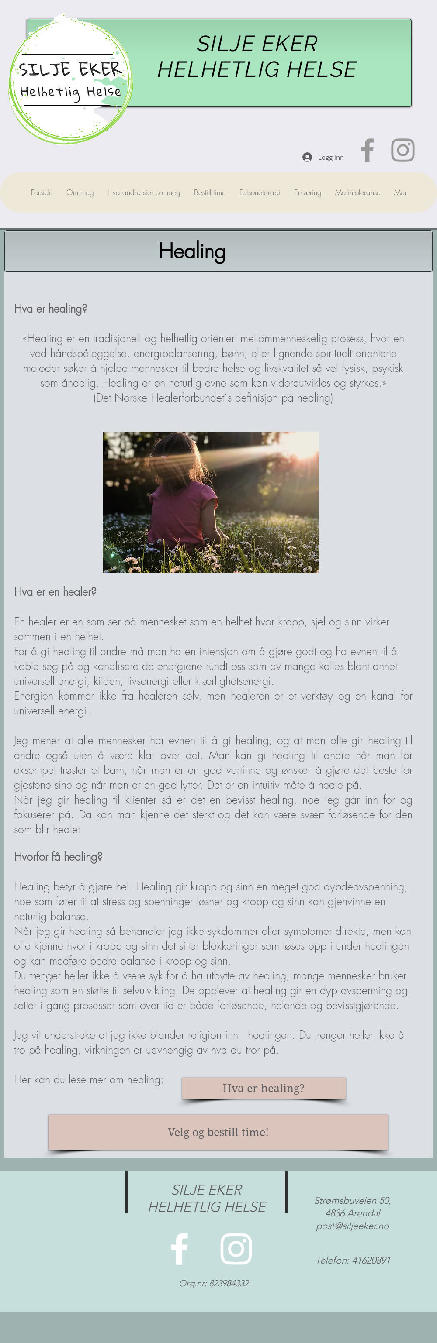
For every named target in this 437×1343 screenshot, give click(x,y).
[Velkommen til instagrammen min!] (236, 1249)
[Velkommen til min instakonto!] (403, 150)
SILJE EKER (258, 43)
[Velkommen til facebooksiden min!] (179, 1249)
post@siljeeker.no (352, 1226)
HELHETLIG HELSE (257, 69)
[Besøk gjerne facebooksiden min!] (367, 150)
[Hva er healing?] (264, 1088)
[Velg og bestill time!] (218, 1132)
